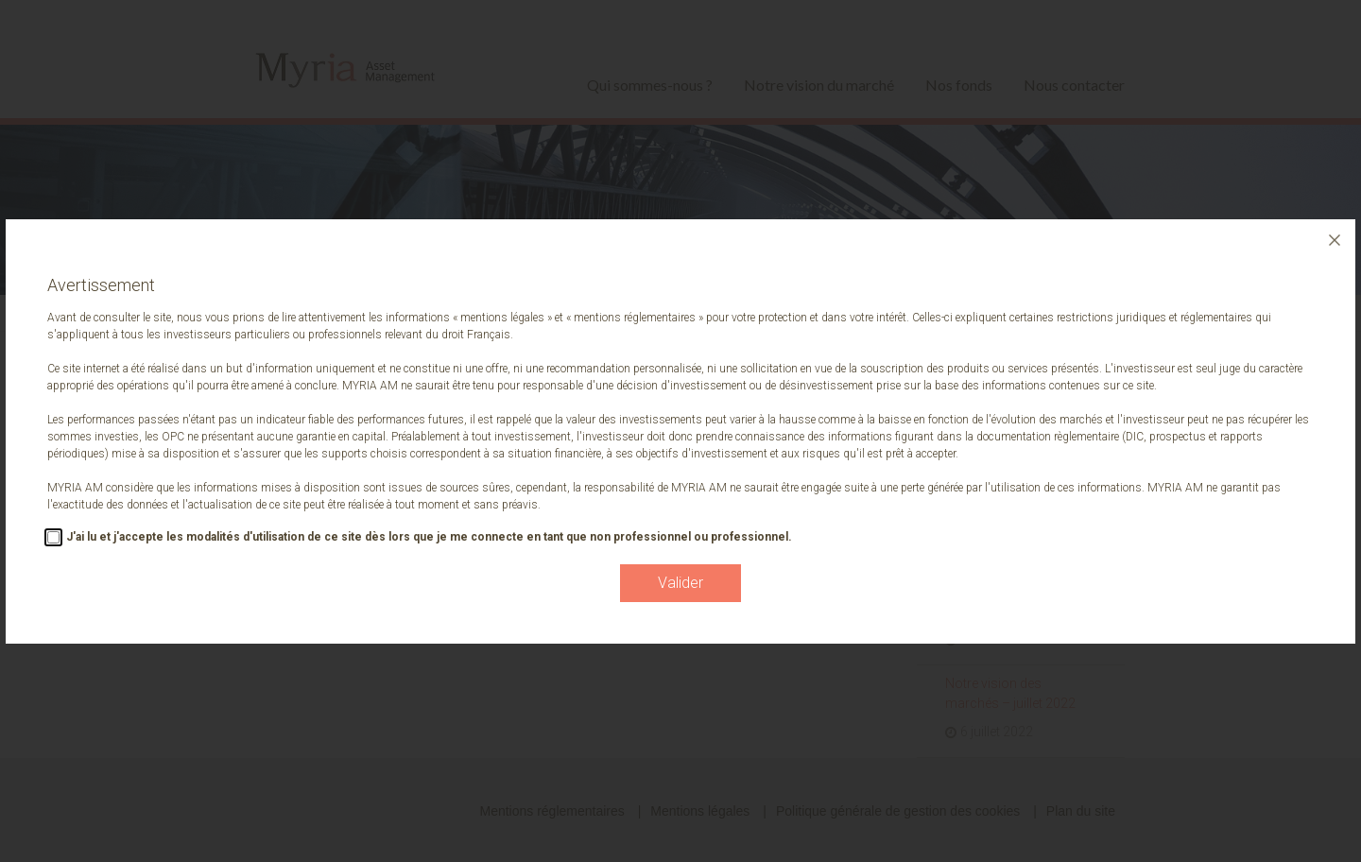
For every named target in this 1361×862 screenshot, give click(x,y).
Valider (680, 583)
